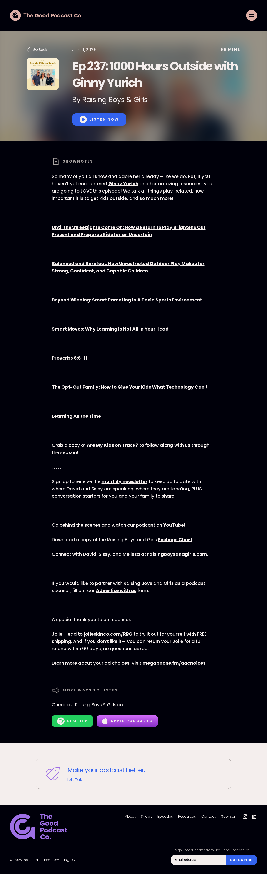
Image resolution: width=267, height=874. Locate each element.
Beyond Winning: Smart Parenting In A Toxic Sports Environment (127, 300)
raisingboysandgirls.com (177, 554)
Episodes (165, 816)
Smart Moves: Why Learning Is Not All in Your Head (110, 329)
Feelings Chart (175, 539)
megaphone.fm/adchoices (174, 663)
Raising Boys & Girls (114, 99)
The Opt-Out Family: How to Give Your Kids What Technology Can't (130, 387)
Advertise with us (116, 590)
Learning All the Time (76, 416)
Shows (146, 816)
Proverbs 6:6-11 (69, 358)
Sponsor (228, 816)
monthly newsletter (124, 481)
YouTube (173, 525)
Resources (187, 816)
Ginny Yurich (123, 183)
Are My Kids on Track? (112, 445)
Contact (208, 816)
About (130, 816)
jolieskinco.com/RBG (108, 634)
